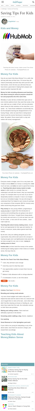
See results (11, 281)
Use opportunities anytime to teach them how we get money (17, 270)
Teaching (11, 404)
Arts (2, 5)
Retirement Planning (14, 395)
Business (18, 5)
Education (25, 5)
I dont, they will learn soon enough (13, 262)
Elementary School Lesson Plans (18, 386)
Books (12, 5)
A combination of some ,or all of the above (15, 277)
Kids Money (16, 290)
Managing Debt (12, 376)
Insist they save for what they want (13, 266)
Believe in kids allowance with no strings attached (17, 274)
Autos (7, 5)
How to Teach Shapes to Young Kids (19, 406)
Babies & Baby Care (14, 367)
